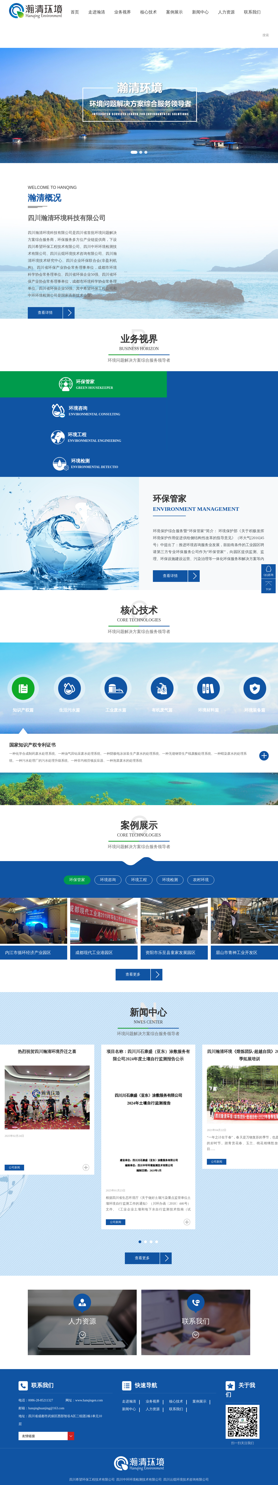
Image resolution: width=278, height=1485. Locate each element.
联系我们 (252, 11)
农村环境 (211, 820)
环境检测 (175, 820)
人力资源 (226, 11)
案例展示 (174, 11)
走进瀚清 (96, 11)
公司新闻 (14, 1107)
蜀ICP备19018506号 (182, 1426)
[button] (133, 150)
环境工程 (139, 820)
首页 (75, 11)
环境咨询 (103, 820)
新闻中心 (200, 11)
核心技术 (148, 11)
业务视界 (122, 11)
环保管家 (67, 820)
